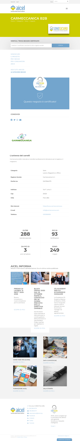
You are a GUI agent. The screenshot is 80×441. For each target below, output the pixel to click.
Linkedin (31, 418)
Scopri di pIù (19, 309)
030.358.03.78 (33, 408)
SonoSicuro (15, 54)
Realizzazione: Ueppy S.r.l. (63, 435)
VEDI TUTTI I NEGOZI (17, 69)
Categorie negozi (19, 72)
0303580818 (47, 214)
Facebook (32, 415)
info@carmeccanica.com (51, 210)
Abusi (13, 64)
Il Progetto (15, 56)
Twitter (31, 420)
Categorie (20, 21)
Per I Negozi (15, 59)
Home (13, 21)
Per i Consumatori (18, 61)
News (51, 1)
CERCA (60, 45)
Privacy (25, 437)
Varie (26, 21)
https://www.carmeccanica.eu (52, 206)
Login (17, 1)
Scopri (53, 426)
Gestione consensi (64, 439)
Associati (13, 1)
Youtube (31, 423)
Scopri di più (19, 362)
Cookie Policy (20, 437)
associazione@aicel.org (35, 413)
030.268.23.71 (33, 411)
